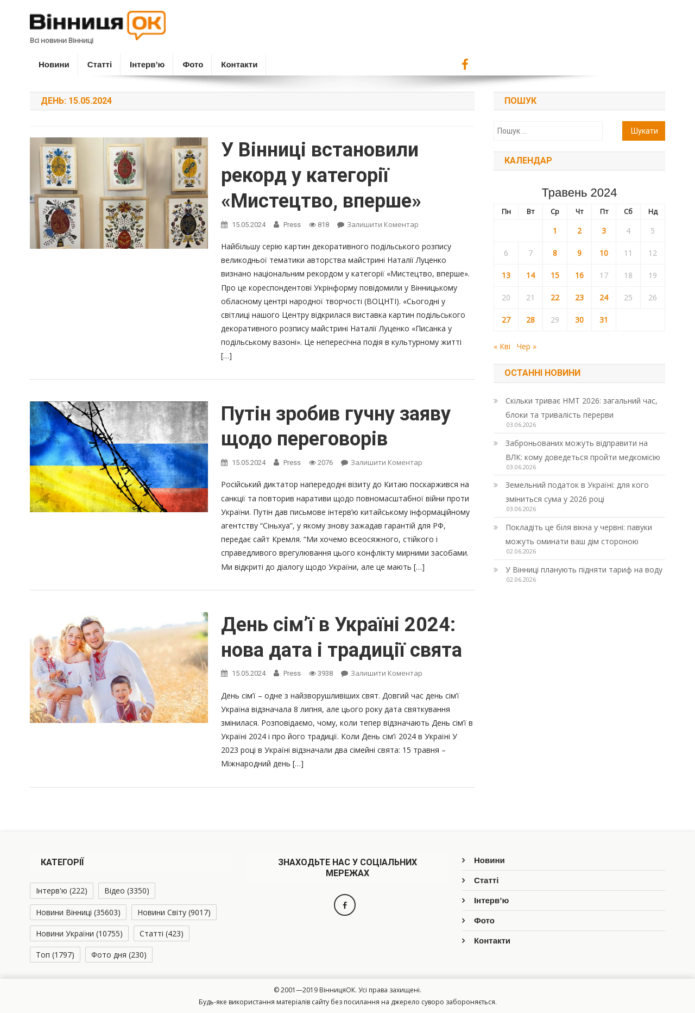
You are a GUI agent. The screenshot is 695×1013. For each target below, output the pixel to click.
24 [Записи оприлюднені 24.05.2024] (603, 297)
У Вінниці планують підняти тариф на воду (584, 569)
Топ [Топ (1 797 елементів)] (55, 954)
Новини (54, 64)
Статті (99, 64)
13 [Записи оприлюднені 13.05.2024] (506, 275)
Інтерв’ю (147, 64)
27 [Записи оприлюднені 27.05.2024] (506, 319)
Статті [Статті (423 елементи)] (162, 933)
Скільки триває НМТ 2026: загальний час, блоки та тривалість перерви (582, 407)
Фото (192, 64)
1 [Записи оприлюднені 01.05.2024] (555, 230)
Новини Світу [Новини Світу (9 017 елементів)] (174, 912)
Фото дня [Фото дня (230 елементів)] (119, 954)
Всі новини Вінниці (61, 40)
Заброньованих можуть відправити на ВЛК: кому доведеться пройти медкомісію (583, 450)
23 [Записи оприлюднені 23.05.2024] (579, 297)
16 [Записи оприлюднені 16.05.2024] (579, 275)
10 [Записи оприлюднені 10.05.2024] (603, 253)
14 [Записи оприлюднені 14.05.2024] (530, 275)
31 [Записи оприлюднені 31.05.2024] (603, 319)
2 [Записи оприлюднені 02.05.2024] (579, 230)
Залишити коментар (383, 224)
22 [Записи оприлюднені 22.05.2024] (555, 297)
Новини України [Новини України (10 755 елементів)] (79, 933)
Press (292, 225)
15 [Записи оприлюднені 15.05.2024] (555, 275)
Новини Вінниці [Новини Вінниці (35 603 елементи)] (78, 912)
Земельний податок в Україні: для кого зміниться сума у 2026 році (577, 492)
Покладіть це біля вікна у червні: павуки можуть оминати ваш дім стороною (579, 534)
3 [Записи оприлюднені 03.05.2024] (604, 230)
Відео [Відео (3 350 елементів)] (126, 890)
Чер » (526, 346)
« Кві (502, 346)
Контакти (239, 64)
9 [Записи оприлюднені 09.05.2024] (579, 253)
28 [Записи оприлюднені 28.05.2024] (530, 319)
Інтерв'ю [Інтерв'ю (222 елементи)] (61, 890)
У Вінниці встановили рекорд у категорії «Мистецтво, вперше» (321, 175)
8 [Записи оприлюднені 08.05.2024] (555, 253)
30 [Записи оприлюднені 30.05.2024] (579, 319)
